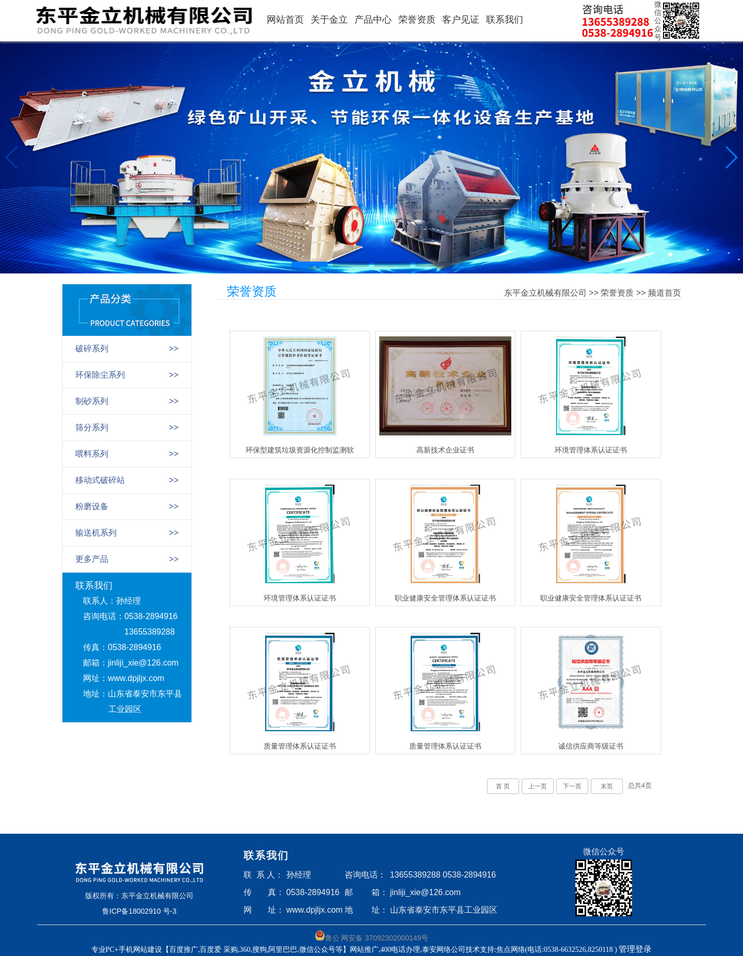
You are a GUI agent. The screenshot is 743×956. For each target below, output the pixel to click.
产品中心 (373, 19)
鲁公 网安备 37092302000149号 (372, 936)
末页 (607, 786)
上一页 (537, 786)
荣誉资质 (416, 19)
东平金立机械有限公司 (545, 292)
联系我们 (504, 19)
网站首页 (285, 19)
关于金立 (329, 19)
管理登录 (635, 949)
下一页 (572, 786)
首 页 (503, 786)
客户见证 (460, 19)
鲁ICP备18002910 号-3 (139, 911)
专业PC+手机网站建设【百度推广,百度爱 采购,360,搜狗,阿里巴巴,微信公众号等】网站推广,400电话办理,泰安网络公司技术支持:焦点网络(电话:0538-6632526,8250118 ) (355, 949)
